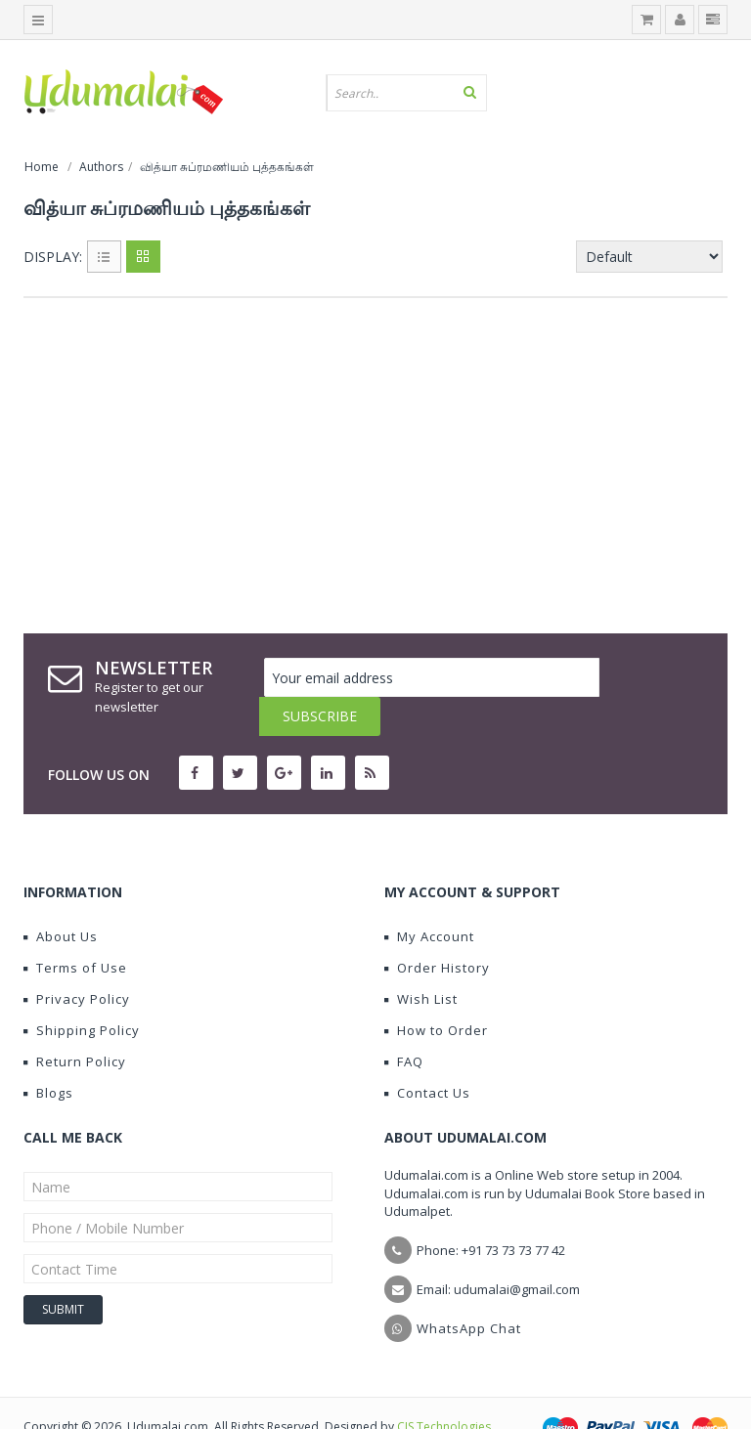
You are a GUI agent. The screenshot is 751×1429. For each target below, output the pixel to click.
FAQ (403, 1022)
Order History (437, 928)
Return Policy (74, 1022)
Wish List (421, 960)
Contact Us (427, 1053)
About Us (60, 897)
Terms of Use (75, 928)
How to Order (436, 991)
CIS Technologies (444, 1387)
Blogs (48, 1053)
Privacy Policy (76, 960)
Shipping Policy (81, 991)
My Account (429, 897)
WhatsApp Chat (469, 1289)
